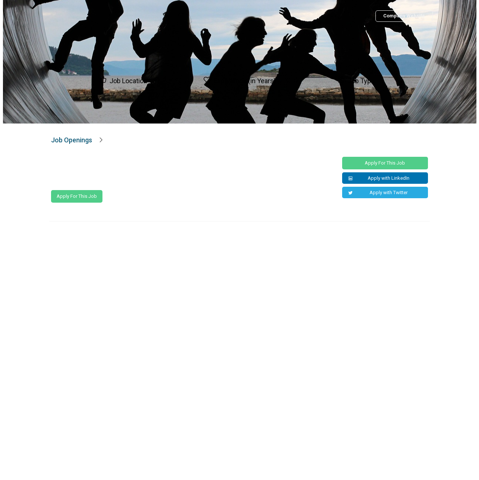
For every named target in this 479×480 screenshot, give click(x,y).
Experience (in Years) (245, 81)
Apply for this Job (77, 196)
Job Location (128, 81)
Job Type (361, 81)
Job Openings (71, 140)
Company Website (404, 15)
